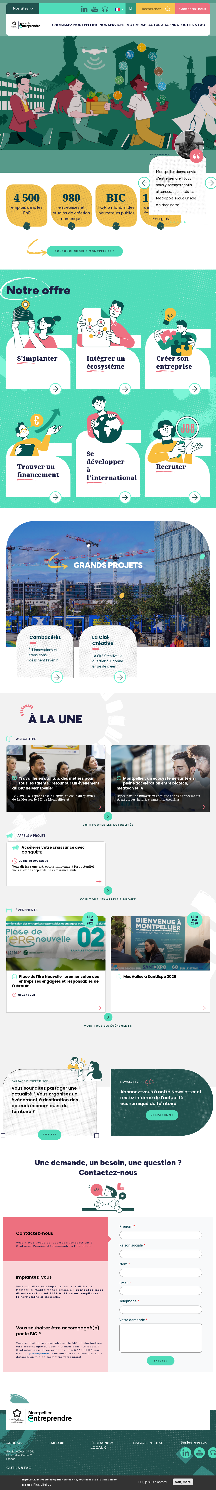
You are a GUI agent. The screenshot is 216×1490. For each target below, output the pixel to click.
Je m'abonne (162, 1115)
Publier (50, 1134)
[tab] (55, 1239)
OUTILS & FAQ (193, 26)
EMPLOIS (57, 1443)
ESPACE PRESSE (148, 1443)
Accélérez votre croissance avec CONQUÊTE (48, 850)
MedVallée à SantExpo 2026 (146, 976)
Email (124, 1283)
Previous (144, 183)
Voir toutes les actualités (107, 819)
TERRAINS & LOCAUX (102, 1445)
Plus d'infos (42, 1484)
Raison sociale (131, 1245)
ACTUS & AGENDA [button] (163, 26)
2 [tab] (174, 222)
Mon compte (131, 9)
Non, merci (183, 1482)
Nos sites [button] (20, 9)
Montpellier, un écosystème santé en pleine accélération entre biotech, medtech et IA (155, 783)
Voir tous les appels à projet (108, 893)
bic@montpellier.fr (38, 1353)
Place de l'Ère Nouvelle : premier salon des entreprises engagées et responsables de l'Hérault (55, 981)
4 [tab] (181, 222)
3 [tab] (178, 222)
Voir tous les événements (108, 1020)
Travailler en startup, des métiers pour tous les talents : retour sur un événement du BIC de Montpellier (55, 783)
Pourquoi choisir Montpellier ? (84, 251)
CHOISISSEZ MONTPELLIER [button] (74, 26)
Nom (123, 1264)
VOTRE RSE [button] (136, 26)
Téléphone (128, 1301)
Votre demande (132, 1319)
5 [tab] (185, 222)
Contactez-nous (192, 10)
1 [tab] (171, 222)
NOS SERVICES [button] (111, 26)
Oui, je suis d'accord (152, 1482)
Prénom (125, 1226)
